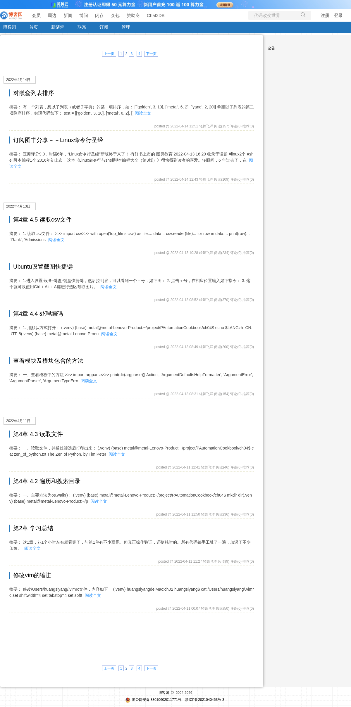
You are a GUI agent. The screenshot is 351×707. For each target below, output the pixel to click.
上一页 (109, 54)
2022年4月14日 (18, 80)
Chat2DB (156, 15)
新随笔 (57, 27)
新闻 (67, 15)
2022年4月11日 (18, 421)
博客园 (9, 27)
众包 (115, 15)
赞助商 (133, 15)
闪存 (99, 15)
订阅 (103, 27)
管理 (125, 27)
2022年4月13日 (18, 206)
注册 (325, 15)
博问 (83, 15)
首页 (33, 27)
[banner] (11, 15)
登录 (338, 15)
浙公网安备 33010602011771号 (153, 700)
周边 (52, 15)
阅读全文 (143, 113)
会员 (36, 15)
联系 (82, 27)
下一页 (151, 54)
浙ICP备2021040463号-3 (204, 700)
